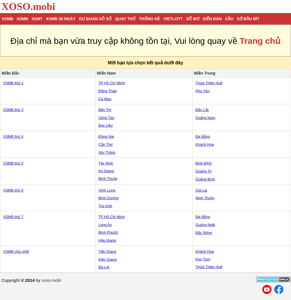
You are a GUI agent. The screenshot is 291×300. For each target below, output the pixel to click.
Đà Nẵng (203, 136)
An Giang (106, 171)
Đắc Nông (204, 233)
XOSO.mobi (28, 6)
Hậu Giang (107, 240)
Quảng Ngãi (205, 225)
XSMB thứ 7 (13, 217)
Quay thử (125, 19)
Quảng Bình (205, 179)
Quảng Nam (205, 118)
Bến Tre (104, 110)
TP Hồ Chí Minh (111, 83)
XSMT (37, 19)
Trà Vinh (105, 206)
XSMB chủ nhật (16, 251)
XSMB (7, 19)
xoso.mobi (51, 280)
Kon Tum (203, 259)
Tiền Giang (107, 251)
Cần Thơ (105, 144)
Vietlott (173, 19)
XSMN (22, 19)
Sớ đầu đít (248, 19)
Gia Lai (201, 190)
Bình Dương (108, 198)
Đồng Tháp (107, 91)
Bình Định (204, 163)
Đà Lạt (103, 267)
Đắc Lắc (202, 110)
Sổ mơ (192, 19)
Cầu (229, 19)
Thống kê (149, 19)
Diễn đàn (212, 19)
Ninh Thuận (205, 198)
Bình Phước (108, 232)
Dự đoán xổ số (95, 19)
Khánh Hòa (205, 144)
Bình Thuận (107, 178)
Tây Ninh (105, 163)
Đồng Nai (106, 136)
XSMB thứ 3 (13, 110)
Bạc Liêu (105, 125)
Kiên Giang (107, 259)
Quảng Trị (204, 171)
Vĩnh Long (106, 190)
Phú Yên (203, 91)
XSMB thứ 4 (13, 136)
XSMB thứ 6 (13, 190)
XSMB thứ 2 (13, 83)
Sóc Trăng (106, 152)
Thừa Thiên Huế (209, 83)
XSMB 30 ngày (61, 19)
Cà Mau (104, 99)
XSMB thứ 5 (13, 163)
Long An (105, 225)
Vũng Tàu (106, 118)
